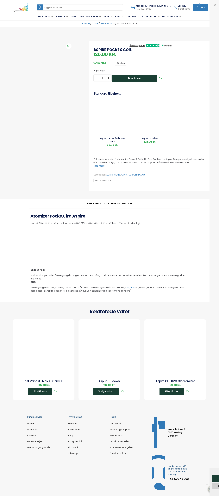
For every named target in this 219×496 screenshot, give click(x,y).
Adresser (32, 435)
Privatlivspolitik (118, 453)
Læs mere (99, 165)
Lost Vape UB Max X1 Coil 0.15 (43, 381)
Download (32, 429)
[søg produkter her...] (80, 7)
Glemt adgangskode (38, 447)
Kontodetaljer (34, 441)
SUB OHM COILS (137, 174)
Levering (72, 423)
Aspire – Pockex (150, 138)
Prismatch (74, 429)
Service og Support (120, 429)
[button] (69, 46)
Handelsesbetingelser (121, 447)
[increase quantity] (108, 78)
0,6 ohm (121, 63)
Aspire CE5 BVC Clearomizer (175, 381)
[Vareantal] (102, 78)
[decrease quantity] (96, 78)
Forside (86, 23)
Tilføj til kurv (135, 78)
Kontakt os (115, 423)
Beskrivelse (94, 203)
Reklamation (116, 435)
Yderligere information (117, 203)
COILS (95, 23)
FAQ (70, 435)
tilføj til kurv (40, 391)
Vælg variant (105, 391)
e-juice (131, 287)
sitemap (73, 453)
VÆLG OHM (99, 63)
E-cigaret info (75, 441)
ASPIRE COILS (107, 23)
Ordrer (30, 423)
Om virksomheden (119, 441)
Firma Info (73, 447)
